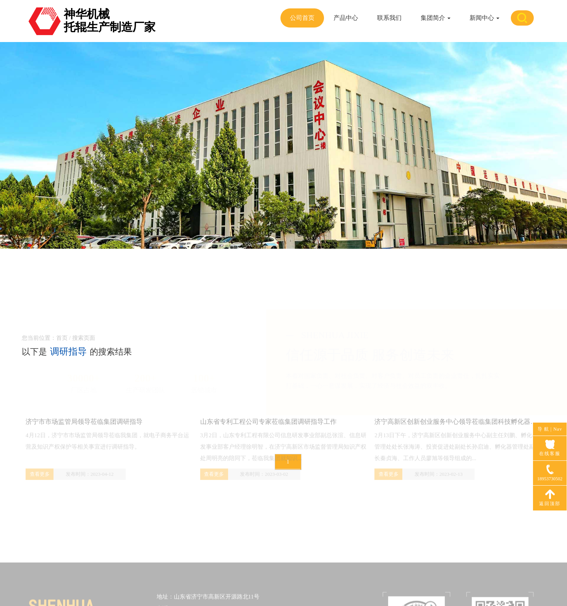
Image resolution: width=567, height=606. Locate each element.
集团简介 (435, 18)
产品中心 (346, 18)
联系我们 (389, 18)
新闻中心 (484, 18)
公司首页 (302, 18)
